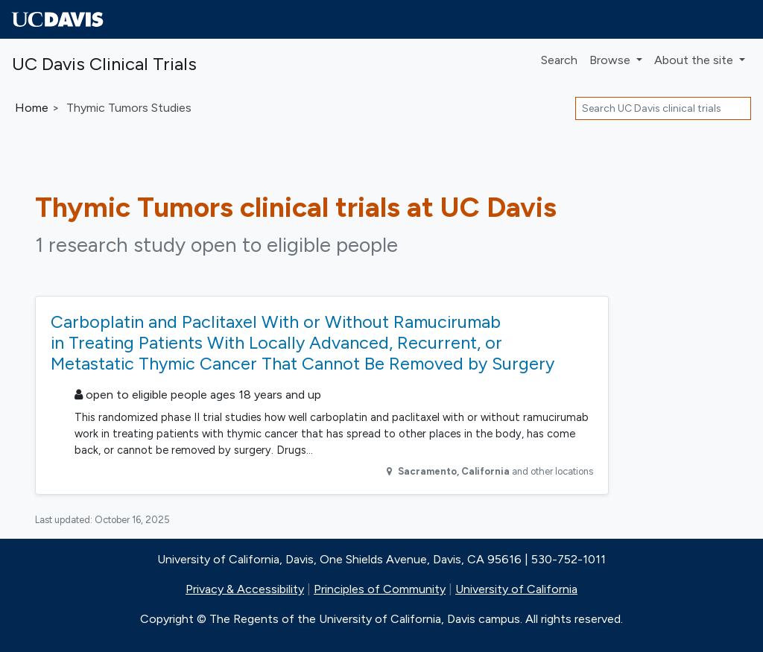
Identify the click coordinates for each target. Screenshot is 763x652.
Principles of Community (380, 589)
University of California (516, 589)
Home (31, 108)
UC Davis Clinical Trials (104, 64)
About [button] (695, 60)
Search (559, 60)
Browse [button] (611, 60)
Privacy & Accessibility (245, 589)
